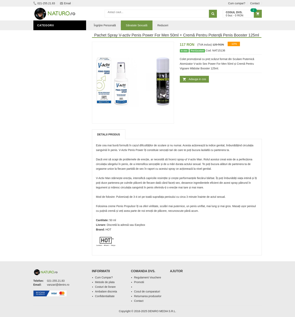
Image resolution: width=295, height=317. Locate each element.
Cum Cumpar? (104, 277)
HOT (108, 229)
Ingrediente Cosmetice (56, 144)
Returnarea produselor (147, 296)
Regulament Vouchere (147, 277)
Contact (254, 3)
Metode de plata (105, 282)
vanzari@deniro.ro (58, 284)
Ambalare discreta (106, 291)
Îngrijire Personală (54, 138)
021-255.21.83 (44, 3)
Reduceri (162, 25)
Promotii (139, 282)
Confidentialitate (105, 296)
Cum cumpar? (236, 3)
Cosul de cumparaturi (147, 291)
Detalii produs (108, 134)
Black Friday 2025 (51, 133)
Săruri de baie (49, 156)
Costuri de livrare (105, 286)
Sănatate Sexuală (136, 25)
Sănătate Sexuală (52, 33)
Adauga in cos (197, 79)
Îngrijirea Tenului (52, 150)
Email (65, 3)
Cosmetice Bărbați (53, 162)
